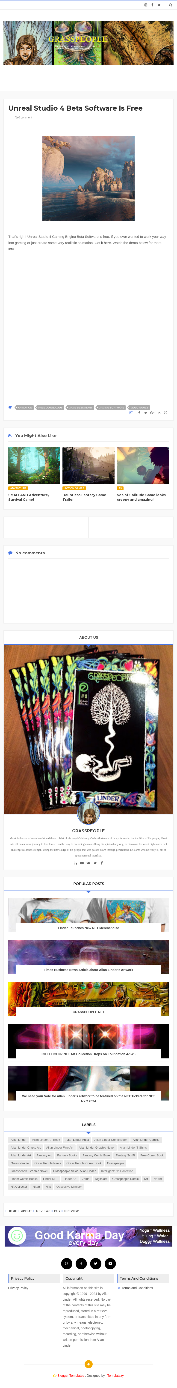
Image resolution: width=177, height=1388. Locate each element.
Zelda (85, 1179)
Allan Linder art (21, 1155)
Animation (25, 407)
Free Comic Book (151, 1155)
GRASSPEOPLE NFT (88, 1012)
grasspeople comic (125, 1179)
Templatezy (115, 1375)
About (26, 1211)
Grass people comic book (83, 1163)
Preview (71, 1211)
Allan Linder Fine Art (59, 1147)
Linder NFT (50, 1179)
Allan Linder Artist (77, 1139)
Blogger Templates (70, 1375)
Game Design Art (80, 407)
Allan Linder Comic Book (110, 1139)
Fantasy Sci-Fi (125, 1155)
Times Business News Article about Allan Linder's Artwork (88, 970)
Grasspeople (115, 1163)
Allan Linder (19, 1139)
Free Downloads (50, 407)
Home (12, 1211)
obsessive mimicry (69, 1186)
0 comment (23, 117)
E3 (120, 488)
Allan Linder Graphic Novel (97, 1147)
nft (146, 1179)
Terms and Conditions (137, 1288)
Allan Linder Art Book (46, 1139)
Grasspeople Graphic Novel (29, 1171)
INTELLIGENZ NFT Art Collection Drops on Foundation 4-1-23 (88, 1054)
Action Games (74, 488)
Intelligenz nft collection (117, 1171)
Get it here (103, 243)
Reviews (43, 1211)
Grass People (20, 1163)
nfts (48, 1186)
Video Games (139, 407)
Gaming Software (111, 407)
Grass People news (47, 1163)
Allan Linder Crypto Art (26, 1147)
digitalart (101, 1179)
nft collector (19, 1186)
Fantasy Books (67, 1155)
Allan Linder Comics (146, 1139)
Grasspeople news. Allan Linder (74, 1171)
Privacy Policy (18, 1288)
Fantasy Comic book (96, 1155)
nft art (157, 1179)
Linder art (70, 1179)
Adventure (18, 488)
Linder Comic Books (24, 1179)
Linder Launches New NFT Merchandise (88, 928)
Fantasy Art (44, 1155)
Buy (57, 1211)
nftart (36, 1186)
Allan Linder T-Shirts (133, 1147)
